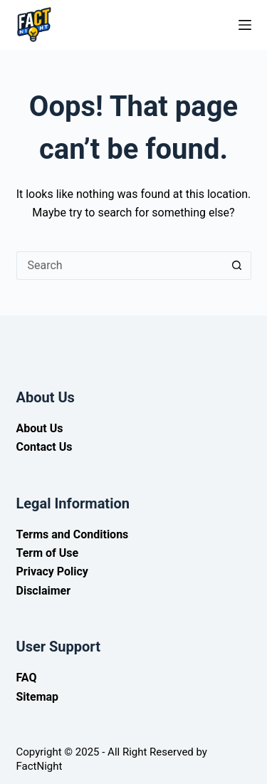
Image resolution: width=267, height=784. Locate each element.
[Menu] (245, 25)
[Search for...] (119, 265)
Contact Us (44, 447)
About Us (39, 428)
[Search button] (237, 265)
